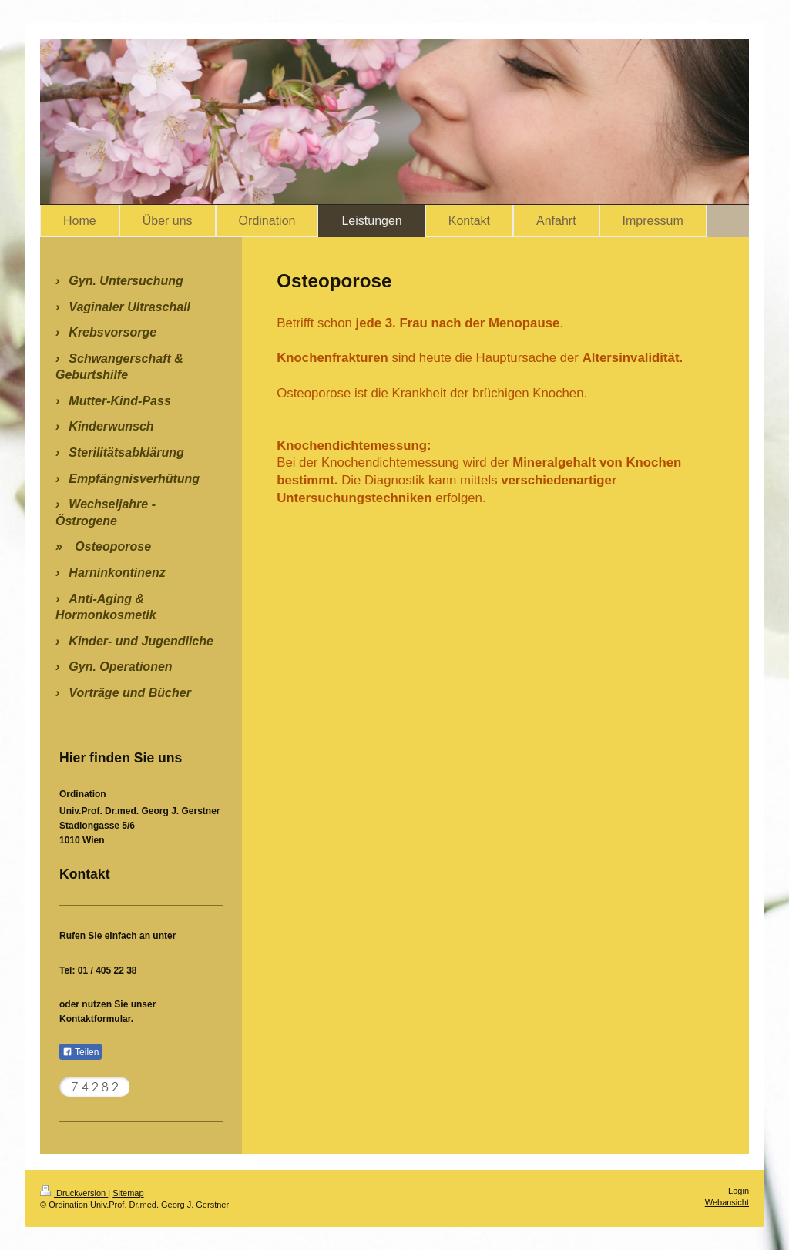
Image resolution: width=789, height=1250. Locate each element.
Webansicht (727, 1202)
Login (738, 1190)
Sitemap (127, 1193)
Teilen (80, 1052)
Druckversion (74, 1193)
